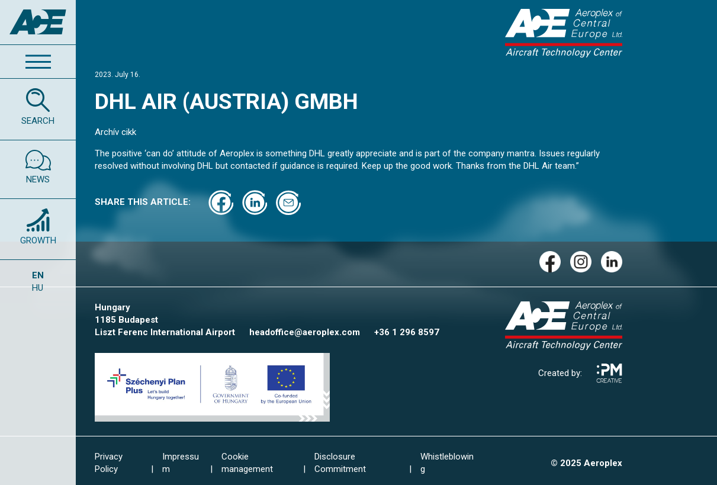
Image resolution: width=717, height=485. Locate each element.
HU (37, 287)
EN (38, 275)
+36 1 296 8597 (406, 332)
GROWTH (38, 240)
